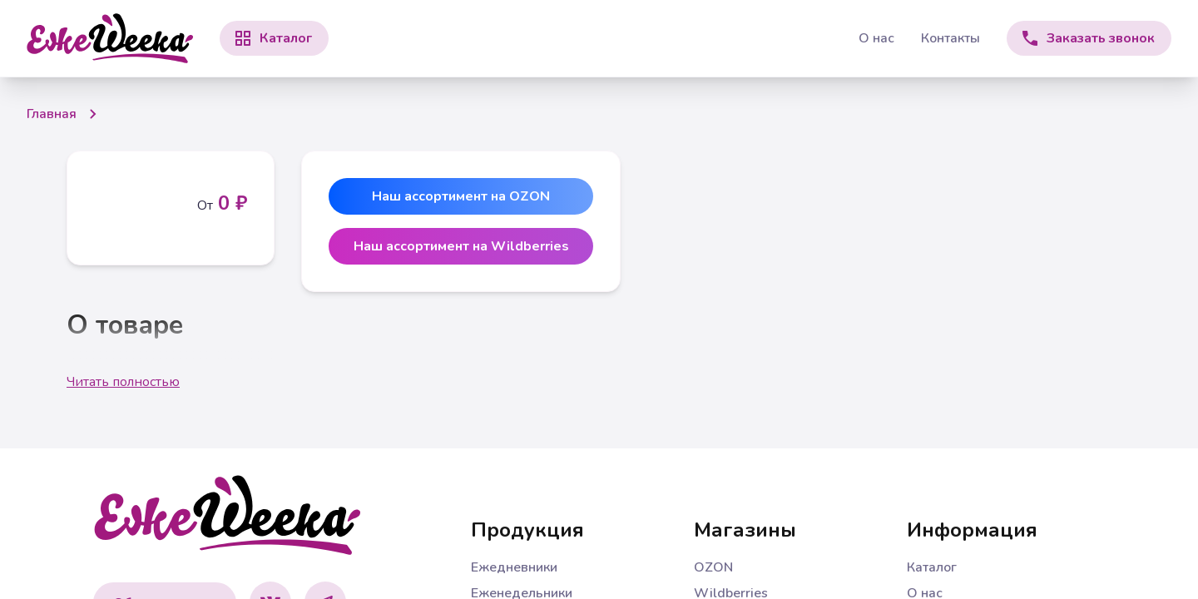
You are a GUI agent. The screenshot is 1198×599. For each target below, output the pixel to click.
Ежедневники (514, 567)
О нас (876, 38)
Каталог (932, 567)
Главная (52, 114)
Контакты (950, 38)
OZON (713, 567)
